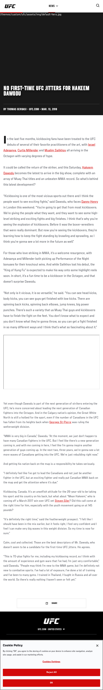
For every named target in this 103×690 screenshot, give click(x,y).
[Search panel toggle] (98, 5)
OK (51, 683)
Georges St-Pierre (60, 422)
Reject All (51, 672)
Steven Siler (62, 501)
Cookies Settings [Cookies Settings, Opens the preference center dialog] (51, 662)
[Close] (97, 646)
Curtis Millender (28, 150)
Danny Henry (89, 202)
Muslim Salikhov (55, 150)
